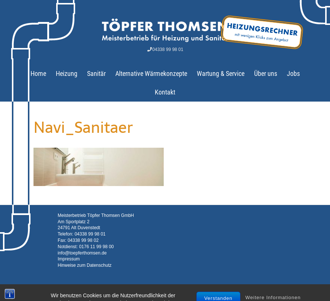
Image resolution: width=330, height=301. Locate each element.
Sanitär (96, 73)
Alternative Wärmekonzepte (151, 73)
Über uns (265, 73)
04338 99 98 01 (165, 49)
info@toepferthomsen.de (82, 253)
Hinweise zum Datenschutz (85, 265)
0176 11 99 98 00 (96, 246)
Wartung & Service (220, 73)
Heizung (66, 73)
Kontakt (165, 92)
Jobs (293, 73)
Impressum (69, 259)
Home (38, 73)
